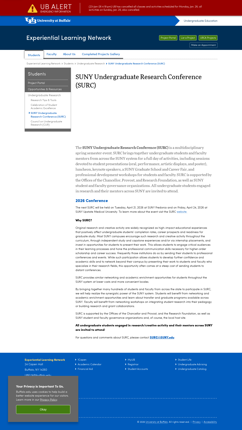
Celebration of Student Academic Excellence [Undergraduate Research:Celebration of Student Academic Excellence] (44, 107)
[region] (43, 399)
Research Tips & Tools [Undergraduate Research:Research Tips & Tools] (43, 100)
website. (182, 211)
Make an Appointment (203, 45)
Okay (43, 409)
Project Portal (168, 38)
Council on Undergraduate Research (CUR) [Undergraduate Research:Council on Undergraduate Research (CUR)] (46, 123)
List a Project (188, 38)
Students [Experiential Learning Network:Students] (69, 64)
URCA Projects (208, 38)
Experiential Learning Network (75, 37)
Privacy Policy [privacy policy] (48, 399)
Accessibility (210, 422)
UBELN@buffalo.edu (38, 375)
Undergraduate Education (200, 21)
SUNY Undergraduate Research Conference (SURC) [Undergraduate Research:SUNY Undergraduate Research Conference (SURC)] (48, 114)
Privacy (197, 422)
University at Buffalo (157, 422)
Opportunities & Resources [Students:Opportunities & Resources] (45, 89)
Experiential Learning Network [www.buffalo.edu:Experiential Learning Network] (43, 64)
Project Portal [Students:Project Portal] (36, 83)
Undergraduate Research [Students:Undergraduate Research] (91, 64)
